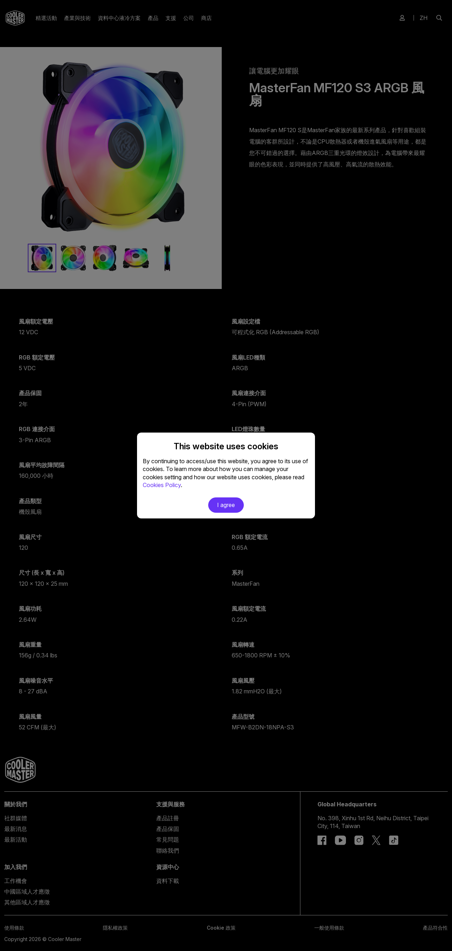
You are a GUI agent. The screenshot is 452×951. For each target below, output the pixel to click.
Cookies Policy (162, 485)
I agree (226, 504)
